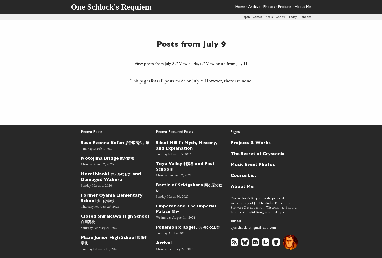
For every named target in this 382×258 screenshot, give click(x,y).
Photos (269, 7)
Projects (285, 7)
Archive (254, 7)
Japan (246, 17)
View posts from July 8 (154, 64)
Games (257, 17)
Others (281, 17)
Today (292, 17)
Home (240, 7)
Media (269, 17)
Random (305, 17)
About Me (303, 7)
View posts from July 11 (227, 64)
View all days (190, 64)
